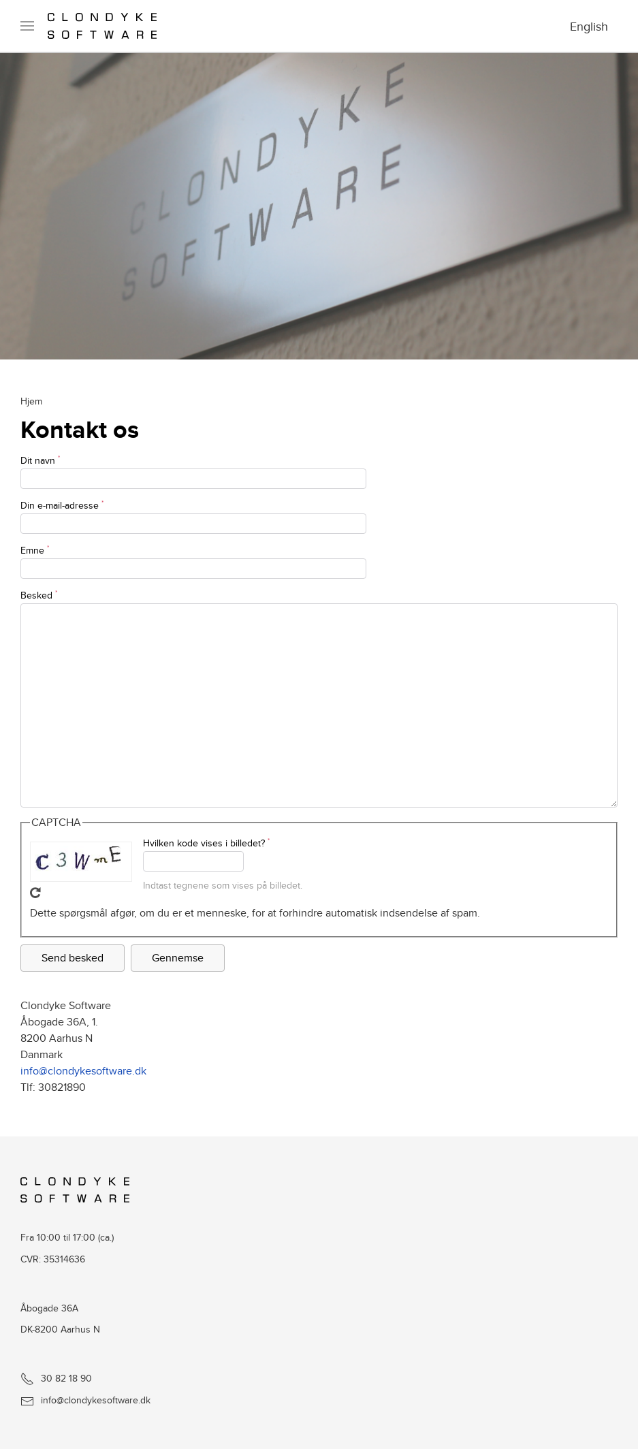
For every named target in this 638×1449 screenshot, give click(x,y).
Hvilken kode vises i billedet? (206, 843)
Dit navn (40, 460)
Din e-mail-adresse (61, 505)
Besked (38, 595)
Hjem (31, 401)
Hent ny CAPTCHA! (35, 892)
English (589, 26)
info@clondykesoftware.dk (83, 1071)
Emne (34, 550)
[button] (27, 26)
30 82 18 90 (56, 1378)
